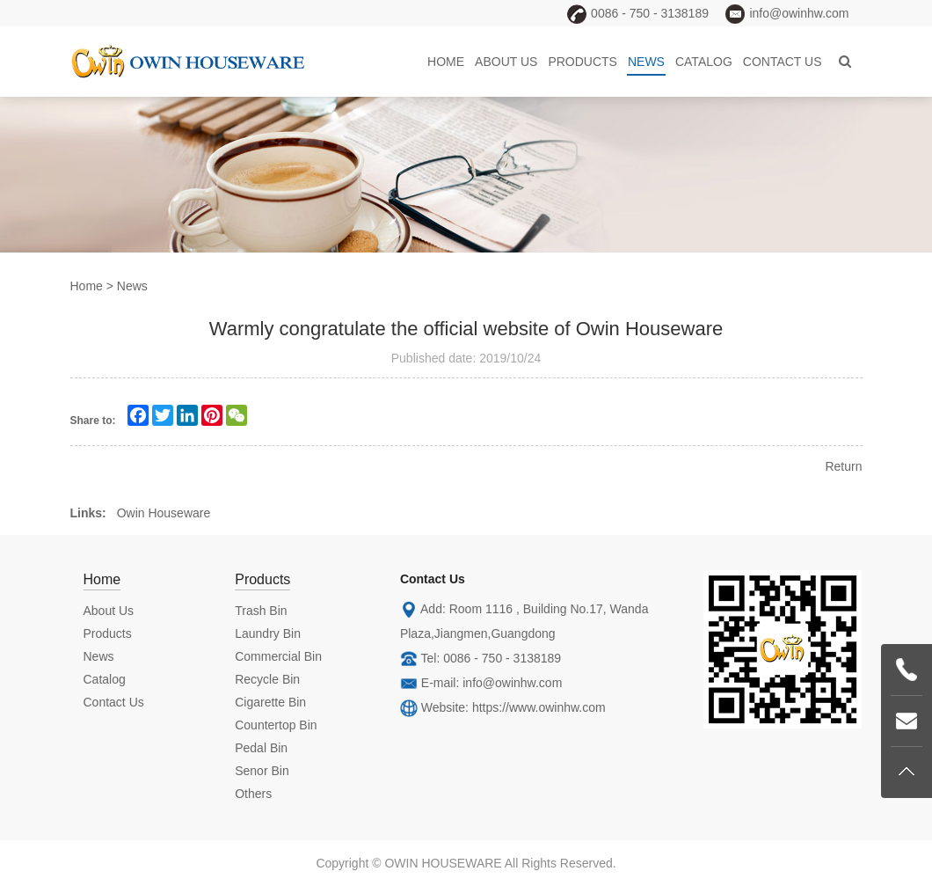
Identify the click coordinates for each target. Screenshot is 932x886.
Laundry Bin (268, 633)
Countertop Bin (276, 725)
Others (253, 794)
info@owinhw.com (512, 683)
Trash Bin (261, 611)
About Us (506, 62)
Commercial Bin (278, 656)
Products (582, 62)
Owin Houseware (164, 513)
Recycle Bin (267, 679)
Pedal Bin (261, 748)
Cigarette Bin (270, 702)
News (646, 62)
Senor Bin (261, 771)
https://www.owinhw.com (539, 707)
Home (445, 62)
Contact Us (782, 62)
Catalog (703, 62)
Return (843, 466)
